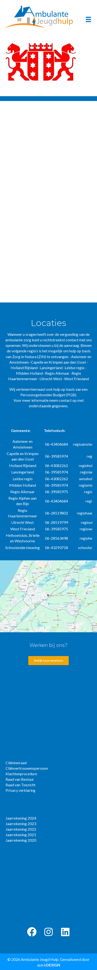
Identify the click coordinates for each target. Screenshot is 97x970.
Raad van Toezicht (20, 784)
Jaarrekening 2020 (21, 840)
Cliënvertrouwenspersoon (27, 768)
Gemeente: (21, 430)
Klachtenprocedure (21, 773)
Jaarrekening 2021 (21, 834)
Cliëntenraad (16, 762)
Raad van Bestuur (20, 779)
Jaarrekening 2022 (21, 829)
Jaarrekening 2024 (21, 818)
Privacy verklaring (20, 790)
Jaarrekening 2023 (21, 823)
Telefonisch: (54, 430)
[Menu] (88, 19)
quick (48, 965)
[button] (32, 932)
